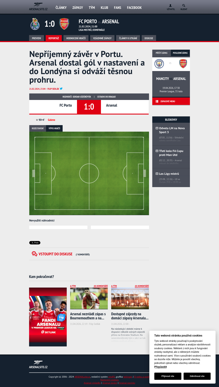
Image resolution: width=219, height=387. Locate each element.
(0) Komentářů (101, 286)
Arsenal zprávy (109, 382)
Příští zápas (162, 52)
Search (185, 4)
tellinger (128, 376)
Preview (36, 38)
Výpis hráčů (54, 128)
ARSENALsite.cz (82, 376)
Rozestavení (37, 128)
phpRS (111, 376)
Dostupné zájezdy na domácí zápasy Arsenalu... (130, 316)
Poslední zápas (180, 52)
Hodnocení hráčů (76, 38)
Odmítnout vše (197, 376)
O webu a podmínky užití (146, 376)
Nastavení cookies (109, 379)
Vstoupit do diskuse (64, 254)
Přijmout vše (168, 376)
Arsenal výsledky (92, 382)
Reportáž (54, 38)
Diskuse (149, 38)
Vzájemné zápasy (102, 38)
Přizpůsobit (160, 366)
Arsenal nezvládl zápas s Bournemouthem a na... (88, 316)
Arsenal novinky (127, 382)
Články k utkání (128, 38)
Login (169, 4)
